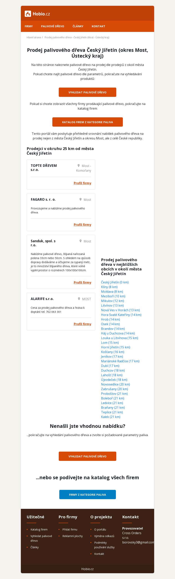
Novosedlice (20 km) (115, 384)
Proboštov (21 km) (114, 393)
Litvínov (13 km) (112, 305)
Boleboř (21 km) (112, 398)
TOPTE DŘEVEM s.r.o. (44, 167)
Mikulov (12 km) (112, 301)
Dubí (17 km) (110, 366)
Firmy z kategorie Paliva (87, 494)
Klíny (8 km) (109, 287)
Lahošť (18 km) (111, 375)
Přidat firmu (69, 529)
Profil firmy (82, 183)
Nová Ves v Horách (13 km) (120, 310)
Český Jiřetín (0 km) (115, 282)
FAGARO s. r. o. (43, 199)
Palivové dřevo (52, 26)
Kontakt (98, 26)
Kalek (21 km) (110, 417)
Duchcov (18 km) (113, 370)
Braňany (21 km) (113, 407)
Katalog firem (39, 529)
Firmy (29, 26)
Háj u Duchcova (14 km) (118, 333)
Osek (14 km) (110, 324)
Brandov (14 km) (113, 329)
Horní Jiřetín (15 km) (115, 347)
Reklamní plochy (72, 536)
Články (78, 26)
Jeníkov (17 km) (112, 356)
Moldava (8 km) (112, 291)
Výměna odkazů (104, 536)
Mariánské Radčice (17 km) (120, 361)
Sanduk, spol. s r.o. (43, 243)
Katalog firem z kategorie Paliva (87, 122)
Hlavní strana (34, 37)
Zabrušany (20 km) (114, 389)
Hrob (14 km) (110, 319)
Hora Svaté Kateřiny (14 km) (121, 315)
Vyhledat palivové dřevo (87, 92)
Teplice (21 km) (112, 412)
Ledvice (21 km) (112, 403)
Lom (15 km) (110, 342)
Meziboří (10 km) (113, 296)
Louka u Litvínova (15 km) (119, 338)
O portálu (100, 529)
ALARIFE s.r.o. (42, 298)
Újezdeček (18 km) (114, 380)
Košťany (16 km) (112, 352)
